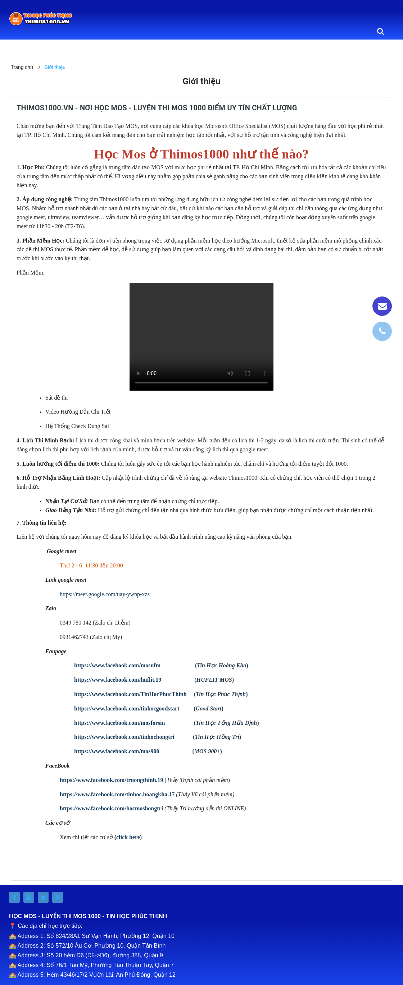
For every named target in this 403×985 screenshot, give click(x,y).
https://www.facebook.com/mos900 (116, 751)
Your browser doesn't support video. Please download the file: (201, 337)
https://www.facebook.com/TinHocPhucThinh (130, 694)
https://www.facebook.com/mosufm (117, 665)
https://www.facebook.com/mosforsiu (119, 723)
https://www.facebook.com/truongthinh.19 (111, 780)
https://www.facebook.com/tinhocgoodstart (126, 708)
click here (128, 837)
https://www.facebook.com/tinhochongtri (124, 737)
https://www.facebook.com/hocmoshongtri (111, 808)
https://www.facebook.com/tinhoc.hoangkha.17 (117, 794)
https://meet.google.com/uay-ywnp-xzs (105, 594)
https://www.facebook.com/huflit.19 (117, 680)
